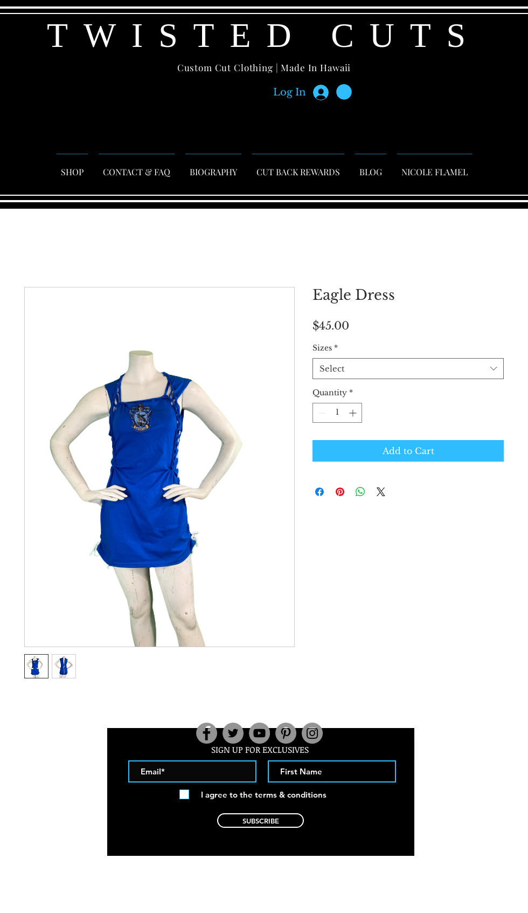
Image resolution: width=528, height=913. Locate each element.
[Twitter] (233, 733)
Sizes (325, 348)
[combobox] (408, 368)
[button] (344, 92)
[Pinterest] (285, 733)
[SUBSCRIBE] (260, 820)
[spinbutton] (337, 412)
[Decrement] (321, 412)
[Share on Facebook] (319, 491)
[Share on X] (380, 491)
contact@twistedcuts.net (261, 871)
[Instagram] (312, 733)
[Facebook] (206, 733)
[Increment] (353, 412)
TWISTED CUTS (264, 35)
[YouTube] (259, 733)
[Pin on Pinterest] (340, 491)
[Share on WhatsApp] (360, 491)
